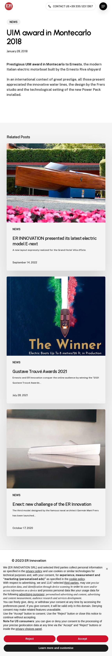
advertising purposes (31, 594)
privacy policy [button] (34, 571)
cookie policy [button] (77, 579)
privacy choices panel (29, 628)
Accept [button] (82, 638)
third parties (71, 582)
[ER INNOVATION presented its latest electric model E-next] (56, 207)
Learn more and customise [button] (56, 648)
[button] (103, 6)
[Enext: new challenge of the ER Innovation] (56, 472)
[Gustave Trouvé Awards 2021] (56, 340)
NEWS (14, 22)
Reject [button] (29, 638)
